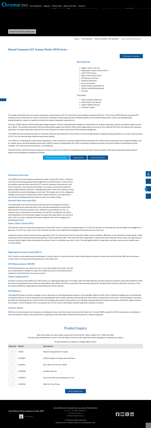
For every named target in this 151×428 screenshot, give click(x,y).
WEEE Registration (75, 416)
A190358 (22, 371)
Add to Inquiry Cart (75, 391)
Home (76, 39)
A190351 (22, 365)
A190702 (22, 384)
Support (49, 6)
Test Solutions (38, 6)
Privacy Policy (75, 413)
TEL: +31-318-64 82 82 (75, 411)
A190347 (22, 358)
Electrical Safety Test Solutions (107, 39)
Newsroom (59, 6)
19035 (20, 352)
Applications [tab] (79, 158)
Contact (83, 6)
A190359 (22, 378)
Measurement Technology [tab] (56, 158)
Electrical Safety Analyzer (131, 39)
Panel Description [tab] (98, 158)
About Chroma (72, 6)
